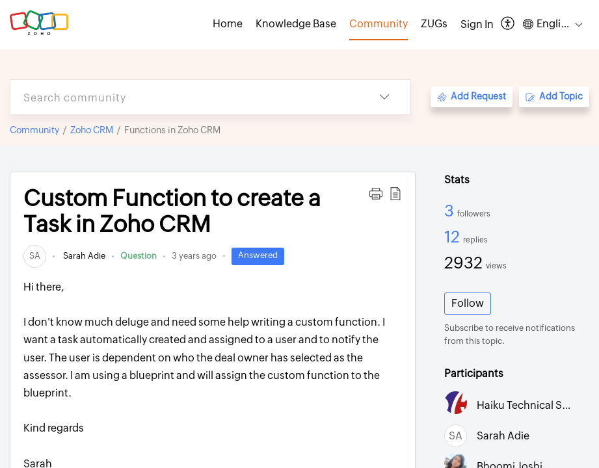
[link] (34, 256)
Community (34, 130)
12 (453, 237)
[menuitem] (477, 24)
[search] (184, 97)
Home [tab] (228, 24)
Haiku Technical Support (536, 405)
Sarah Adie (83, 256)
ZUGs (434, 24)
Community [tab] (378, 24)
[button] (375, 193)
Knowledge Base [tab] (296, 24)
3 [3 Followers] (450, 211)
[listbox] (384, 97)
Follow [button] (467, 303)
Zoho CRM (91, 130)
